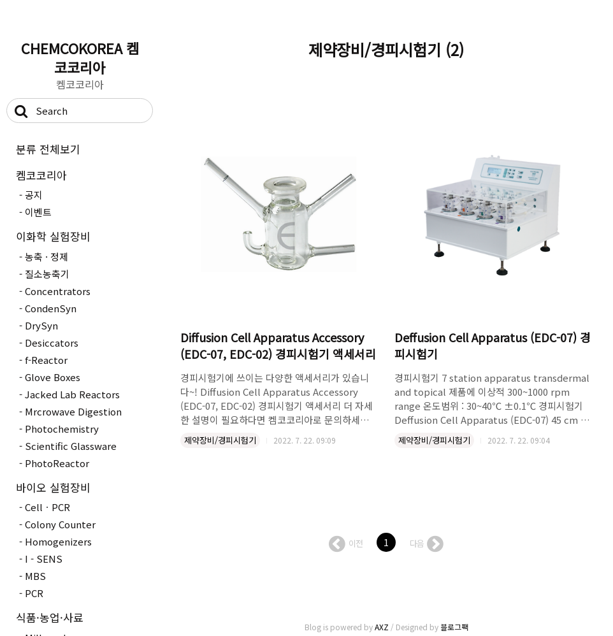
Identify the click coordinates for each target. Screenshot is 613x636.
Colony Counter (60, 524)
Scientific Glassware (71, 445)
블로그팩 (454, 626)
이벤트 (38, 212)
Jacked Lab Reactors (72, 394)
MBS (35, 575)
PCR (34, 593)
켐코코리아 (41, 175)
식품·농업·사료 (49, 617)
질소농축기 (47, 273)
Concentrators (57, 291)
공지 (34, 194)
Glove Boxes (52, 377)
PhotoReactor (57, 463)
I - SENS (43, 558)
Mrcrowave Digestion (73, 411)
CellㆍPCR (47, 507)
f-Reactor (46, 359)
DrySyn (41, 325)
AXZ (382, 626)
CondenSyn (50, 308)
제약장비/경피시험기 (220, 440)
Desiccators (51, 342)
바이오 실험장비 (53, 487)
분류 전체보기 (48, 149)
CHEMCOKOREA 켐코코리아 (80, 57)
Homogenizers (58, 541)
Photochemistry (62, 428)
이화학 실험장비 (53, 236)
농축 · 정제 (46, 256)
